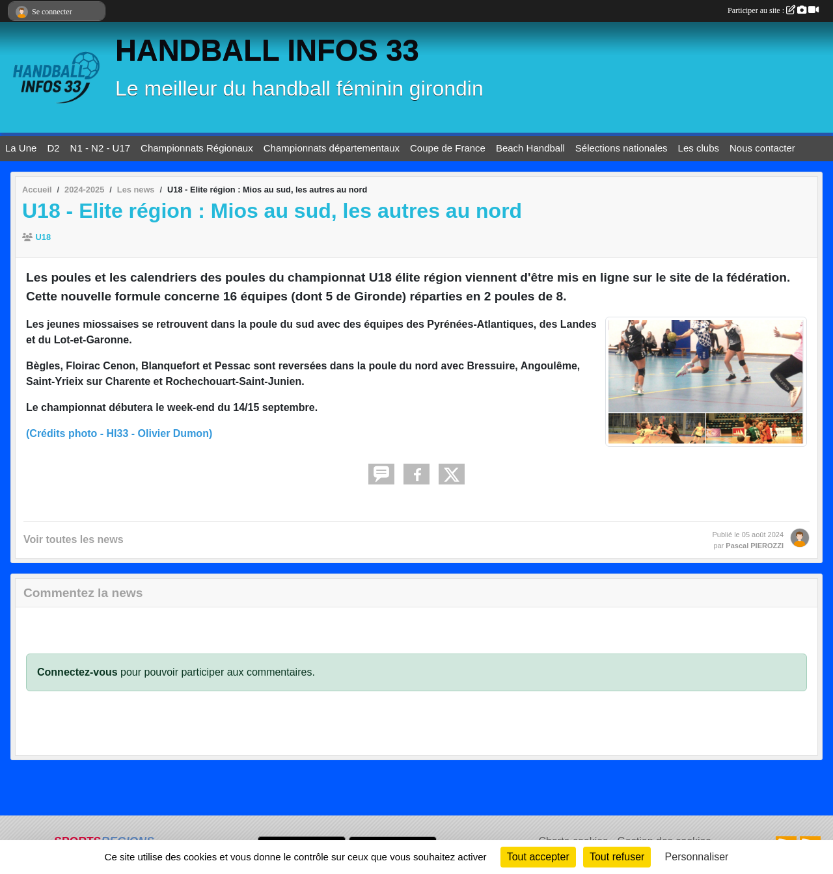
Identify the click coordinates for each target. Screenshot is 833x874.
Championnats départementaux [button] (332, 147)
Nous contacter (762, 147)
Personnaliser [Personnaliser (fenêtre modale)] (697, 856)
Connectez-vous (77, 672)
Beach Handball (530, 147)
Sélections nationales (621, 147)
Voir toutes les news (73, 539)
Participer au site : (773, 10)
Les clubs (698, 147)
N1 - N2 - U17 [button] (100, 147)
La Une (20, 147)
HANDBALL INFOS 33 (267, 50)
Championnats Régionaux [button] (197, 147)
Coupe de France (447, 147)
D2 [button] (53, 147)
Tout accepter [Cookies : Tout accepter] (538, 856)
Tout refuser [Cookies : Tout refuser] (617, 856)
